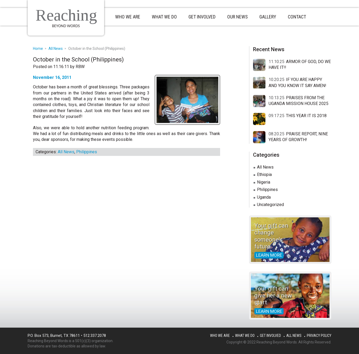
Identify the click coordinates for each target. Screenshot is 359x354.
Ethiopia (264, 174)
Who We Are (220, 335)
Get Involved (270, 335)
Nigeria (263, 182)
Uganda (264, 197)
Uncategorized (270, 204)
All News (66, 151)
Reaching (66, 15)
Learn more (269, 255)
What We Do (245, 335)
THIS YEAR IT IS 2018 (306, 115)
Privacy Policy (319, 335)
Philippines (86, 151)
